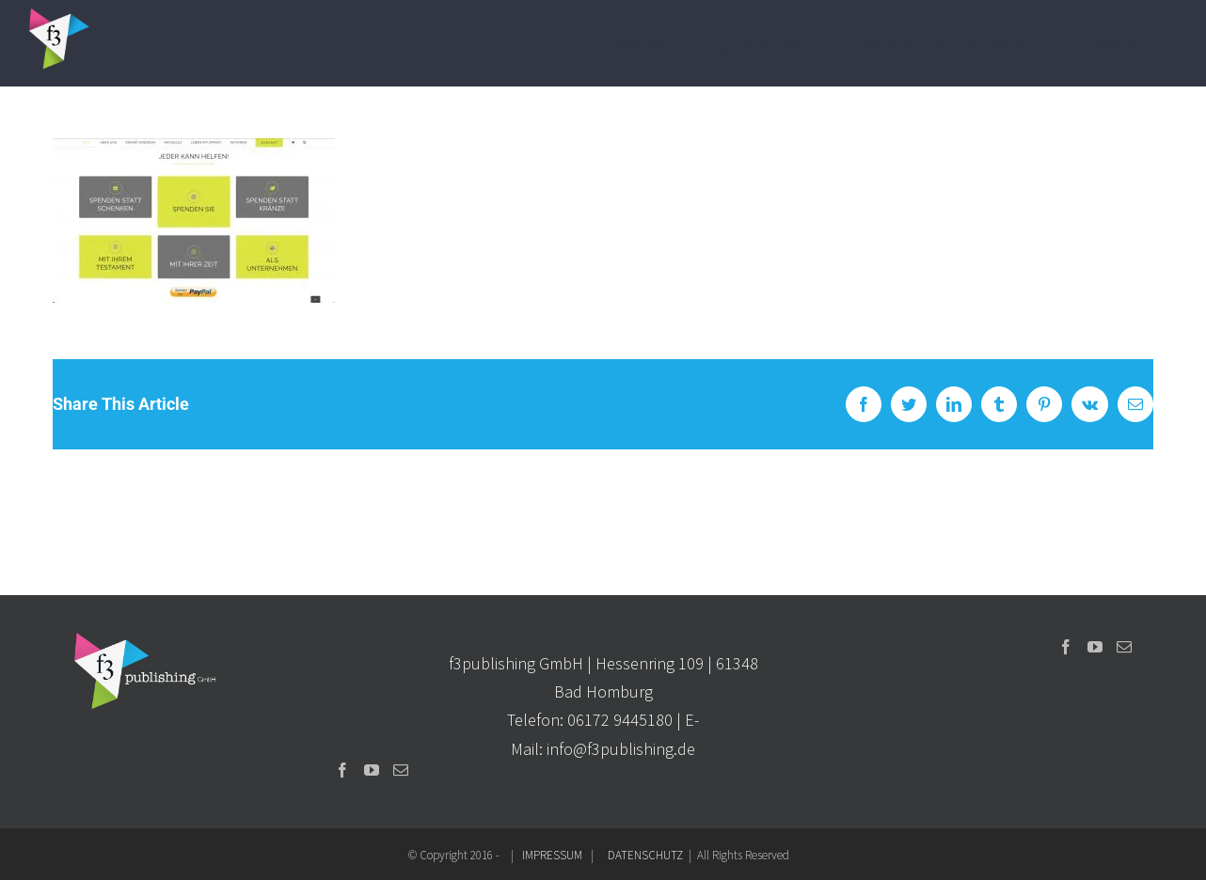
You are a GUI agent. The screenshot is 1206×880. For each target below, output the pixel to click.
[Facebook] (342, 770)
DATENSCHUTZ (645, 855)
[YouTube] (371, 770)
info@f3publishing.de (621, 749)
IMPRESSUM (552, 855)
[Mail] (400, 770)
